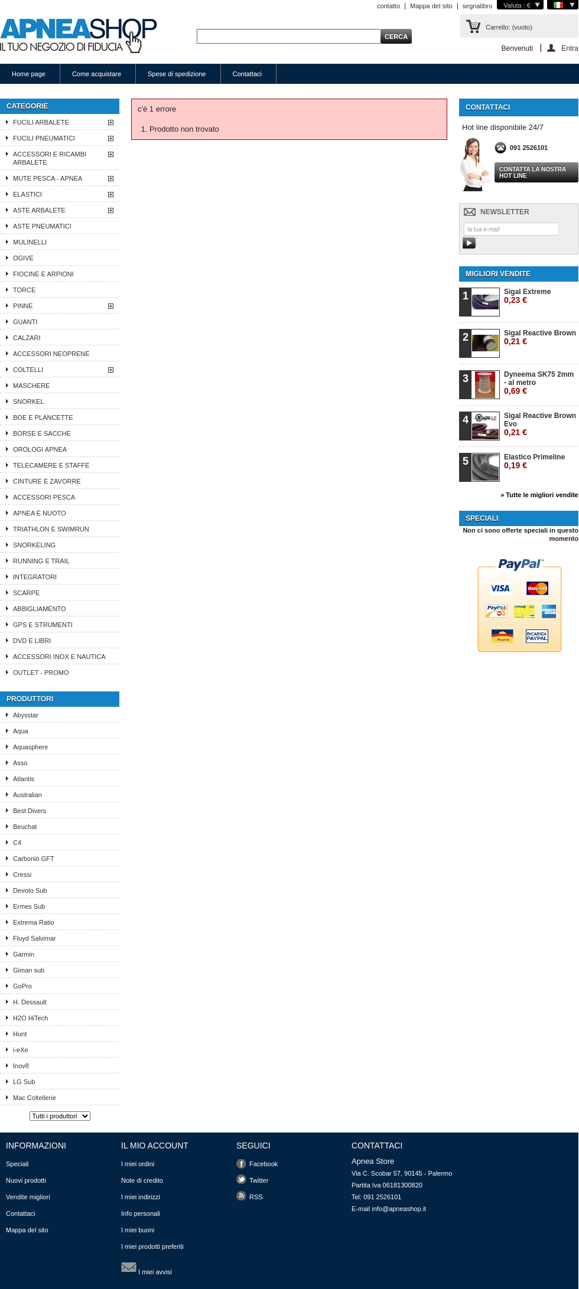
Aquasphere (30, 746)
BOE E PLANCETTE (43, 417)
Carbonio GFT (33, 858)
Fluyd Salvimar (34, 938)
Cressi (22, 874)
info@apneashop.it (399, 1208)
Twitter (258, 1180)
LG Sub (24, 1081)
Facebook (263, 1163)
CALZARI (26, 337)
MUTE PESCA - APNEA (47, 178)
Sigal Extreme (527, 296)
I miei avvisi (146, 1267)
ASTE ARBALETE (39, 210)
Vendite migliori (28, 1196)
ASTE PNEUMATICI (42, 226)
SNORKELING (34, 545)
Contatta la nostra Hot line (532, 172)
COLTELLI (28, 369)
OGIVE (23, 258)
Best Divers (29, 810)
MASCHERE (31, 385)
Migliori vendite (498, 274)
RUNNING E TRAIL (41, 560)
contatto (388, 5)
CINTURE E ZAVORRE (47, 481)
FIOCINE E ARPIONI (43, 274)
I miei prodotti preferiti (152, 1246)
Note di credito (142, 1180)
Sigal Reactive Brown (540, 337)
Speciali (482, 518)
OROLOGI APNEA (40, 449)
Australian (27, 794)
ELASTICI (27, 194)
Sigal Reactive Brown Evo (540, 424)
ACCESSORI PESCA (44, 497)
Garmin (23, 954)
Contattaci (247, 73)
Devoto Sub (30, 890)
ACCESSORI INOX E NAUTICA (59, 656)
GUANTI (25, 321)
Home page (28, 73)
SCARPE (26, 592)
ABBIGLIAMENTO (39, 608)
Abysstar (25, 715)
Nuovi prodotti (26, 1180)
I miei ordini (137, 1163)
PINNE (23, 305)
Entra (569, 48)
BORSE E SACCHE (42, 433)
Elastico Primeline (534, 461)
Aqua (20, 731)
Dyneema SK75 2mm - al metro (539, 383)
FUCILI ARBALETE (41, 122)
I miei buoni (137, 1229)
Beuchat (25, 826)
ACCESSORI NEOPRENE (51, 353)
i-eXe (20, 1049)
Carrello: (509, 27)
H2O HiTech (30, 1018)
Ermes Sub (29, 906)
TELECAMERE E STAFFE (51, 465)
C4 (17, 842)
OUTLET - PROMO (41, 672)
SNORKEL (28, 401)
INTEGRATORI (35, 576)
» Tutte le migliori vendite (539, 494)
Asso (20, 762)
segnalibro (478, 5)
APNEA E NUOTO (39, 513)
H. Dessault (30, 1002)
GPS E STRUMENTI (43, 624)
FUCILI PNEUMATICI (44, 138)
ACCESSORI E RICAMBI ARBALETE (49, 158)
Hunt (20, 1033)
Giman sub (28, 970)
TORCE (24, 289)
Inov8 (21, 1065)
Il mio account (154, 1145)
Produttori (29, 699)
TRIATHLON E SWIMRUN (51, 529)
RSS (256, 1196)
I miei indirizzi (140, 1196)
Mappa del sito (431, 5)
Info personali (140, 1213)
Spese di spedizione (177, 73)
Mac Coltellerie (34, 1097)
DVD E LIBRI (32, 640)
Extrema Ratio (33, 922)
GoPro (22, 986)
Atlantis (23, 778)
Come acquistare (96, 73)
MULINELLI (30, 242)
